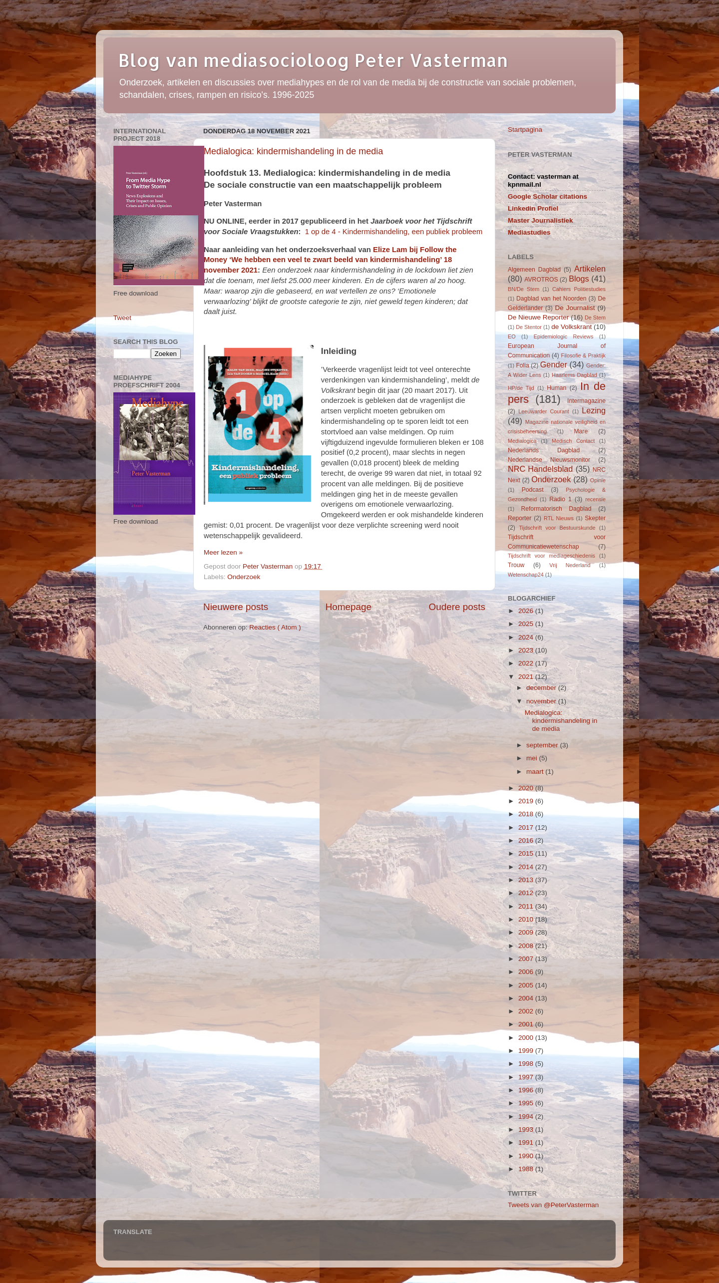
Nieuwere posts (235, 607)
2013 (526, 880)
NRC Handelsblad (540, 468)
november (542, 701)
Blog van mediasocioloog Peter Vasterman (313, 59)
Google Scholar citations (547, 196)
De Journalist (575, 308)
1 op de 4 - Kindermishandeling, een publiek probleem (394, 232)
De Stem (595, 318)
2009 (526, 932)
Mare (581, 431)
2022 (526, 663)
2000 (526, 1037)
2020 (526, 788)
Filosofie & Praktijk (583, 355)
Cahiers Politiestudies (579, 289)
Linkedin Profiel (533, 208)
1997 (526, 1077)
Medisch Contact (573, 441)
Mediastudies (529, 232)
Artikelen (590, 268)
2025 (526, 624)
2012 (526, 893)
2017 (526, 827)
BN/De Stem (523, 289)
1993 (526, 1129)
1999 (526, 1050)
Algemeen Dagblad (534, 269)
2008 (526, 946)
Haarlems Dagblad (574, 375)
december (542, 687)
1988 (526, 1169)
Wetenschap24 (526, 575)
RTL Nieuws (559, 518)
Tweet (122, 317)
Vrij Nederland (569, 565)
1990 (526, 1156)
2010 (526, 919)
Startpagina (525, 129)
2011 (526, 906)
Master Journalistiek (540, 220)
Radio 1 (560, 499)
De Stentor (529, 327)
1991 (526, 1142)
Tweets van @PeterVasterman (553, 1205)
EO (512, 336)
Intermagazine (586, 400)
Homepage (348, 607)
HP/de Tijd (521, 388)
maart (535, 771)
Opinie (598, 480)
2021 (526, 676)
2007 (526, 958)
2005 (526, 985)
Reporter (519, 518)
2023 (526, 650)
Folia (522, 365)
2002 (526, 1011)
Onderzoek (243, 577)
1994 (526, 1116)
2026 (526, 611)
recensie (595, 499)
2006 (526, 971)
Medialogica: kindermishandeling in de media (293, 151)
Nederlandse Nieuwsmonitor (549, 459)
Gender (553, 364)
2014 (526, 867)
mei (532, 758)
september (543, 745)
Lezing (594, 410)
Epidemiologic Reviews (564, 336)
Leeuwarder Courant (543, 411)
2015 (526, 853)
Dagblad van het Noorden (551, 298)
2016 (526, 840)
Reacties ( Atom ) (275, 627)
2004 (526, 998)
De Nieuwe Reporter (538, 317)
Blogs (579, 278)
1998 (526, 1063)
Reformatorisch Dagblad (556, 508)
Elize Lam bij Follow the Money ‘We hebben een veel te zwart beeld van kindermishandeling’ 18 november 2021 (330, 260)
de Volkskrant (571, 326)
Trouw (516, 565)
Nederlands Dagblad (544, 450)
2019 (526, 801)
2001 (526, 1024)
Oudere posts (457, 607)
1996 (526, 1090)
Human (556, 387)
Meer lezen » (223, 552)
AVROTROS (541, 279)
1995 (526, 1103)
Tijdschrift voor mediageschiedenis (551, 556)
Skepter (595, 518)
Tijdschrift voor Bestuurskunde (557, 528)
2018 (526, 814)
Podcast (533, 489)
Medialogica (522, 441)
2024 (526, 637)
